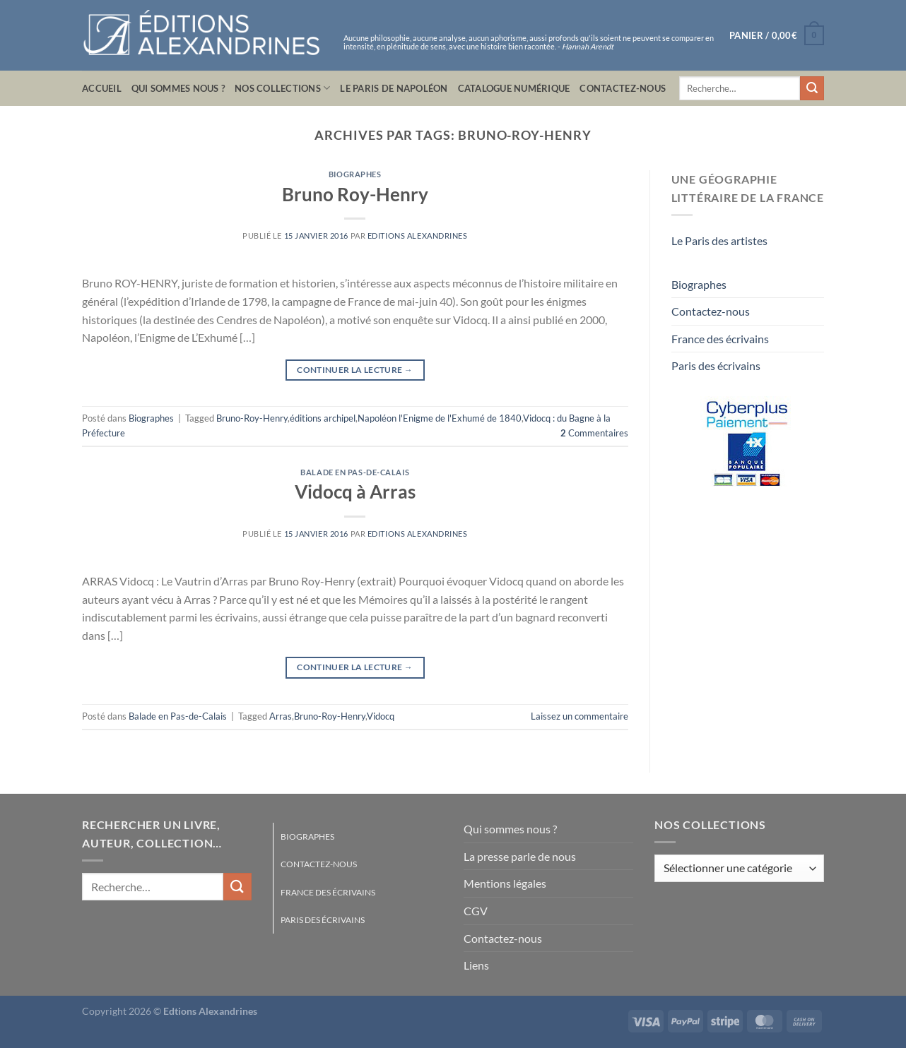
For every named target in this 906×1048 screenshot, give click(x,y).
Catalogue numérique (514, 88)
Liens (476, 965)
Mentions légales (505, 883)
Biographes (355, 174)
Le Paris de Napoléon (393, 88)
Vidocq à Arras (355, 491)
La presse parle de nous (520, 856)
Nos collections (282, 88)
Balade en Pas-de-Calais (354, 472)
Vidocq (380, 716)
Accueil (102, 88)
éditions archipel (322, 418)
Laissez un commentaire (579, 716)
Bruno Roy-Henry (355, 194)
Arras (280, 716)
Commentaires (594, 433)
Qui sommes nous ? (178, 88)
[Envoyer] (812, 88)
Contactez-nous (623, 88)
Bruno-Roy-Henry (252, 418)
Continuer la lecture (355, 369)
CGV (476, 910)
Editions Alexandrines (417, 235)
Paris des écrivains (715, 365)
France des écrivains (720, 338)
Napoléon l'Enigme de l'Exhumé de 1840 (440, 418)
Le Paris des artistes (719, 240)
